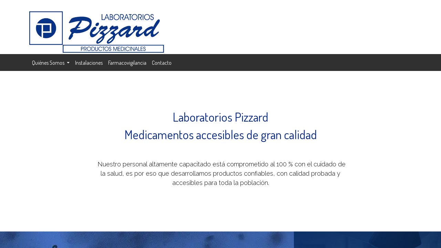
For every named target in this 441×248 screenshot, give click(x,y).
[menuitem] (88, 63)
